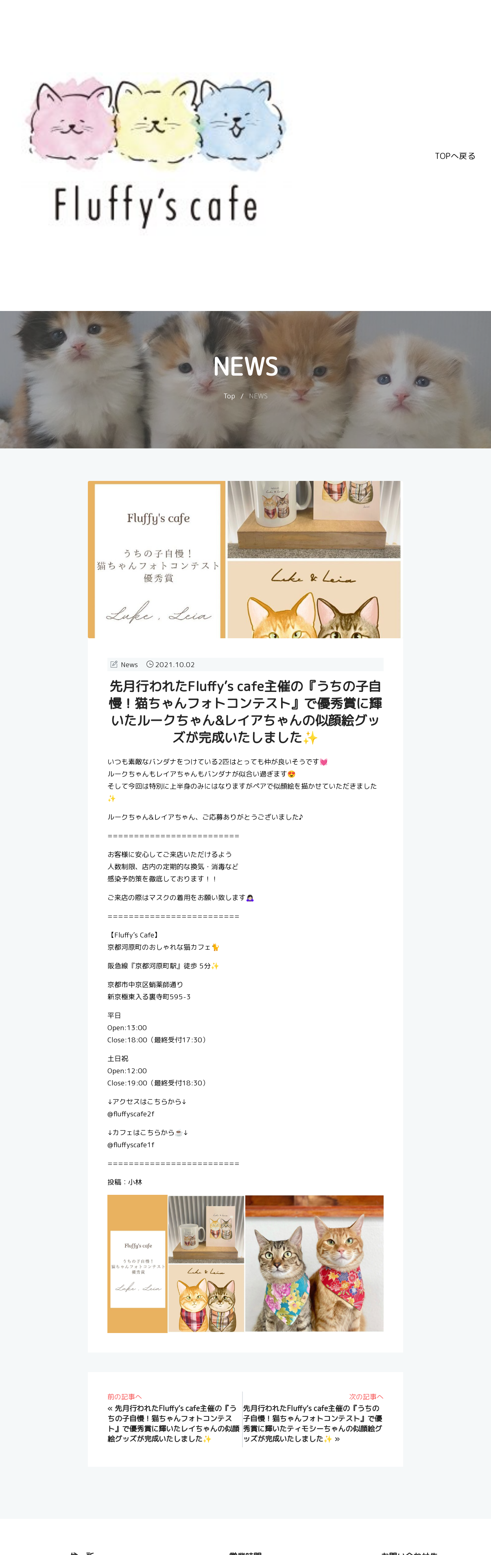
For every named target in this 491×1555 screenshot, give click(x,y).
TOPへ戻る (455, 155)
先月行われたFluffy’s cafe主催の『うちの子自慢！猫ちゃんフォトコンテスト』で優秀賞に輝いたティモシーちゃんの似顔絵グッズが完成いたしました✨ (312, 1423)
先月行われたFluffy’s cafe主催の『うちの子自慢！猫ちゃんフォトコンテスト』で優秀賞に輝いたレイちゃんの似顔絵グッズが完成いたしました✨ (173, 1423)
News (129, 664)
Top (229, 395)
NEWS (258, 395)
